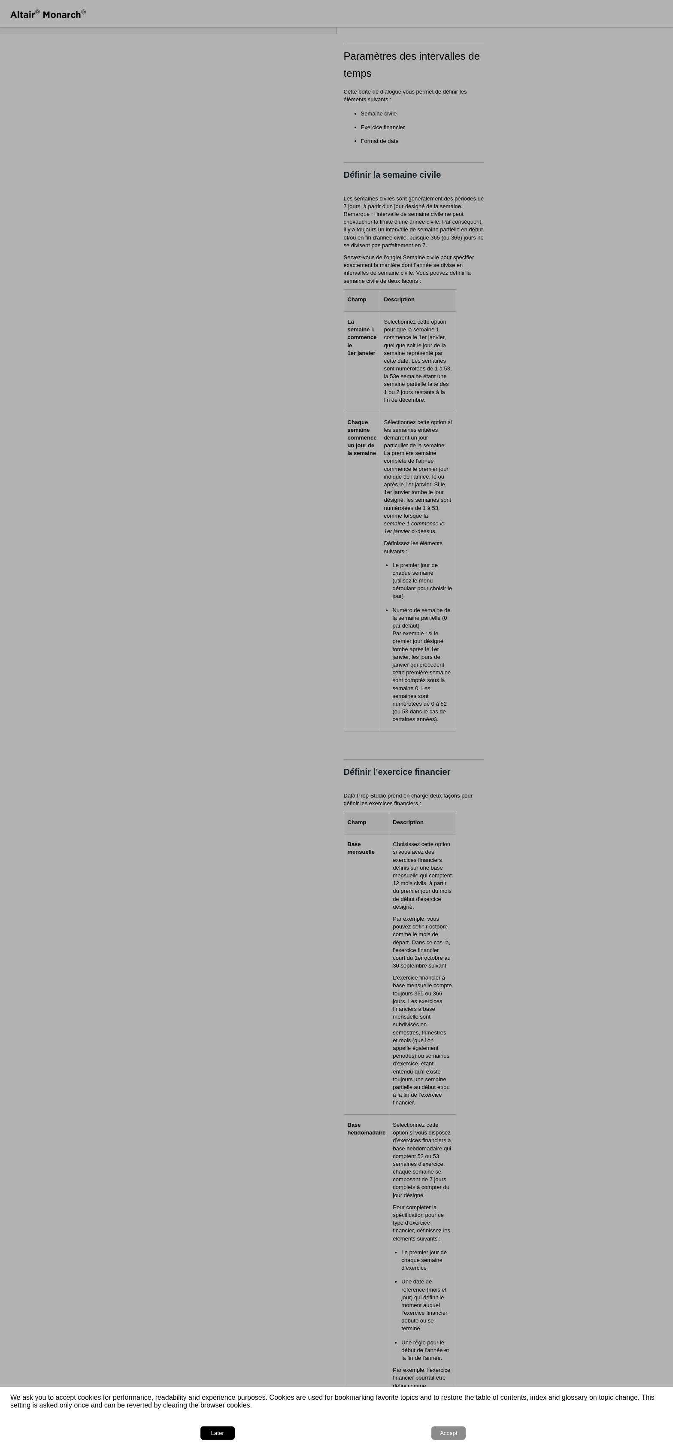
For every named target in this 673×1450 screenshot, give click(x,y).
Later (597, 1433)
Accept (639, 1433)
